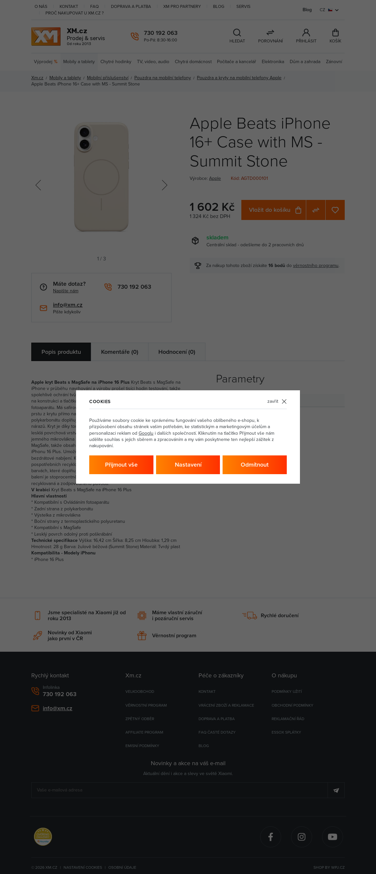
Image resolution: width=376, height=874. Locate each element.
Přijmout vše (121, 464)
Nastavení (188, 464)
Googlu (146, 433)
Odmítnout (255, 464)
